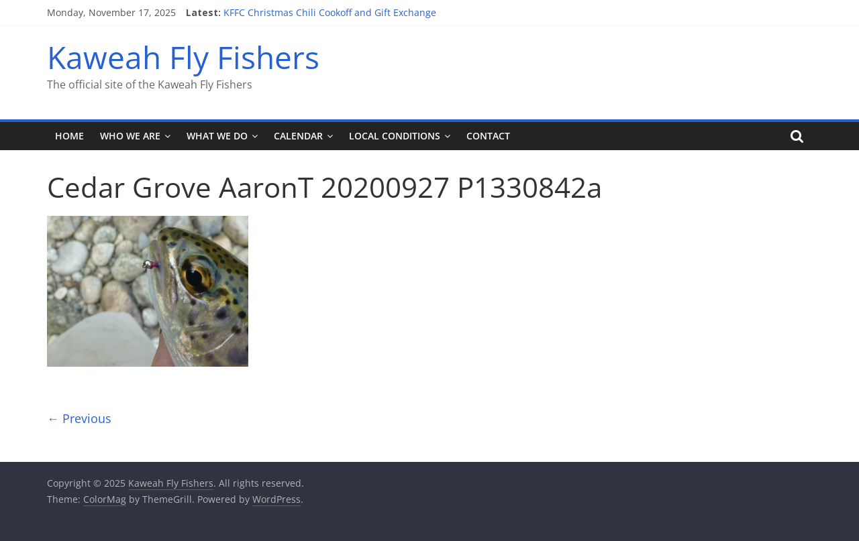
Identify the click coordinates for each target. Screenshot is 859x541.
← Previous (79, 418)
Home (69, 135)
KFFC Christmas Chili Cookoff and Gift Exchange (329, 12)
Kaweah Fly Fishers (183, 57)
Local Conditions (394, 135)
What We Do (217, 135)
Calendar (298, 135)
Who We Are (130, 135)
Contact (488, 135)
